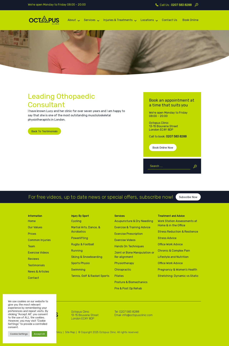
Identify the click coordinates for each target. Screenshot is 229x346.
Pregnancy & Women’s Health (177, 269)
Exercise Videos (38, 252)
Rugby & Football (82, 244)
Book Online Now (162, 147)
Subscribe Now (188, 200)
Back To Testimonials (44, 131)
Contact (33, 278)
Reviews (33, 259)
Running (77, 250)
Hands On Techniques (129, 246)
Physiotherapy (124, 263)
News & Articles (38, 271)
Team (31, 246)
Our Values (35, 227)
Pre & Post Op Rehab (128, 288)
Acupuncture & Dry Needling (133, 221)
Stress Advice (167, 238)
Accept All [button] (39, 334)
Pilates (119, 276)
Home (32, 221)
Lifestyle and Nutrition (173, 257)
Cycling (76, 221)
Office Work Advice (170, 244)
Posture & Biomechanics (130, 282)
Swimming (78, 269)
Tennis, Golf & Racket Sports (90, 276)
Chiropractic (122, 269)
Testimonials (36, 265)
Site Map (70, 332)
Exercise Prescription (128, 233)
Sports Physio (80, 263)
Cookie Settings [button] (19, 334)
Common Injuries (39, 240)
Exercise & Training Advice (132, 227)
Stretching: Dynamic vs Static (178, 276)
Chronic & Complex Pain (174, 250)
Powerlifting (79, 238)
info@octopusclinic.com (137, 315)
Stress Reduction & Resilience (178, 231)
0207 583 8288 (181, 5)
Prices (32, 233)
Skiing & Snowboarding (86, 257)
